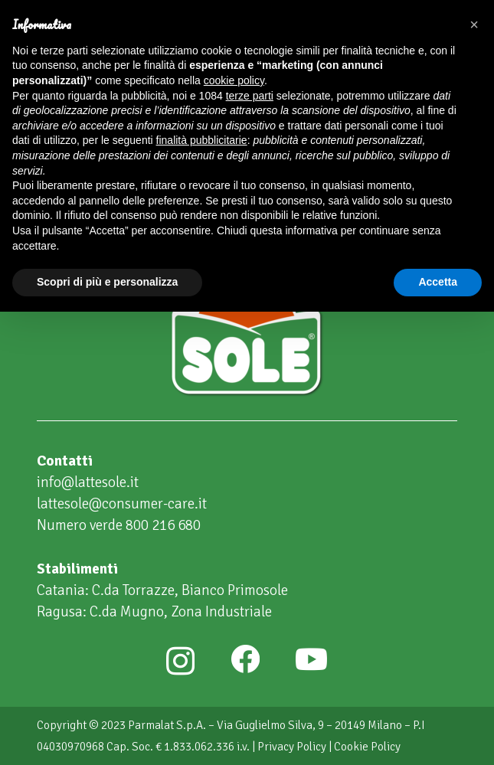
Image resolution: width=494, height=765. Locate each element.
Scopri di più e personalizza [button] (107, 282)
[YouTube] (311, 659)
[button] (474, 24)
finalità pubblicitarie (201, 140)
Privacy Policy (291, 747)
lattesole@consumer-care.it (122, 504)
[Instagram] (180, 661)
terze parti (249, 96)
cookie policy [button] (234, 80)
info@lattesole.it (88, 482)
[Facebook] (245, 659)
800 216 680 (163, 525)
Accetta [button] (437, 282)
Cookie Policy (367, 747)
